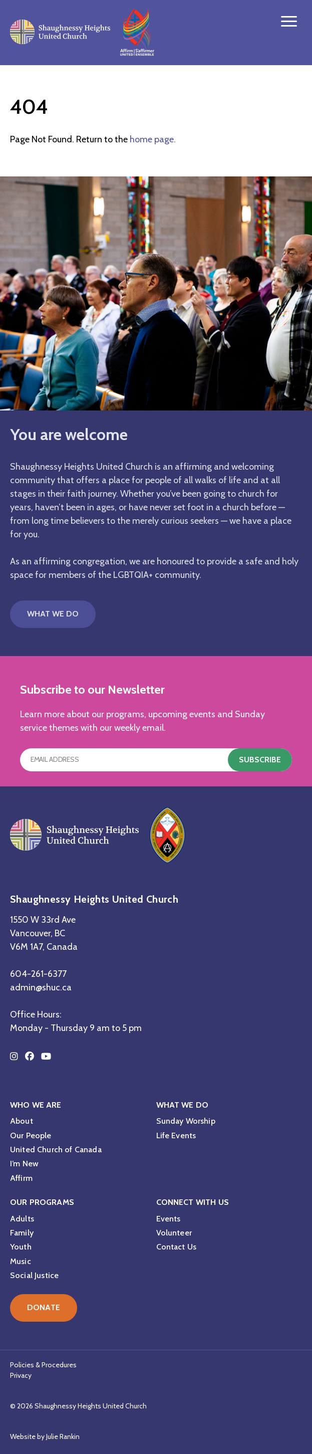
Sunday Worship (185, 1121)
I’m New (24, 1163)
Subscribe (260, 759)
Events (168, 1218)
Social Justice (34, 1275)
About (21, 1121)
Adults (22, 1218)
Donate (43, 1307)
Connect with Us (192, 1202)
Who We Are (36, 1105)
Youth (21, 1247)
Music (20, 1261)
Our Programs (42, 1202)
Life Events (176, 1135)
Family (22, 1232)
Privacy (21, 1375)
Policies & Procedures (43, 1364)
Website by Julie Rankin (45, 1436)
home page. (153, 139)
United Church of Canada (56, 1149)
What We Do (53, 613)
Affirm (21, 1178)
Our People (31, 1135)
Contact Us (176, 1247)
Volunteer (174, 1232)
